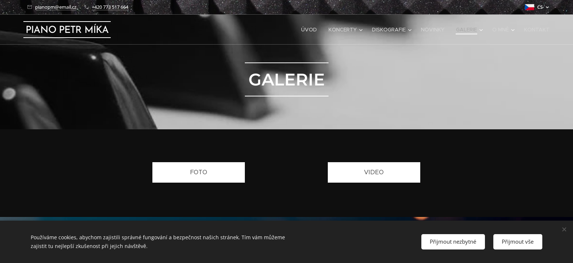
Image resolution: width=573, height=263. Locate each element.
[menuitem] (311, 29)
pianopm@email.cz (55, 7)
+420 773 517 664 (110, 7)
